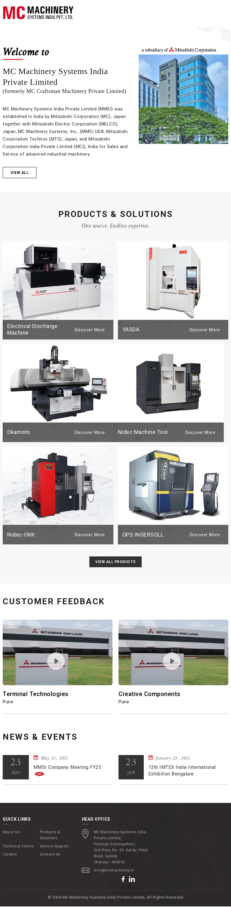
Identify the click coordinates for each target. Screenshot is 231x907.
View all (20, 174)
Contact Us (50, 855)
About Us (11, 833)
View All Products (115, 563)
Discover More (90, 330)
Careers (10, 855)
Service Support (54, 847)
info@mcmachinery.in (114, 871)
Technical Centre (18, 847)
